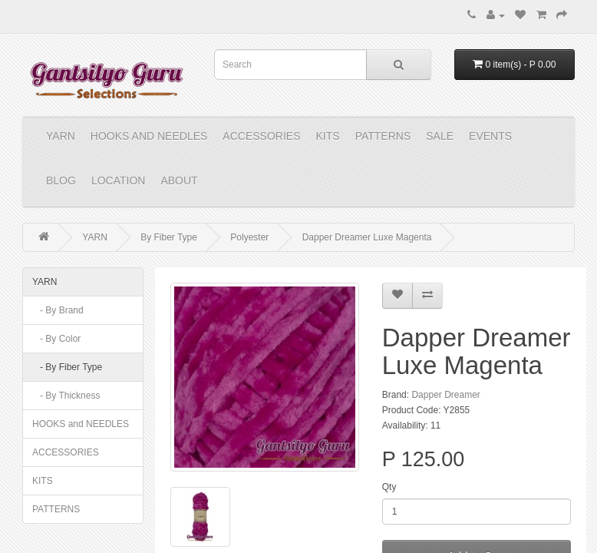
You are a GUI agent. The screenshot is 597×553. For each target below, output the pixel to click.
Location (118, 180)
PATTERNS (383, 136)
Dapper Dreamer (445, 394)
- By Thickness (66, 395)
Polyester (249, 237)
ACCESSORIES (261, 136)
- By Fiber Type (67, 367)
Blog (61, 180)
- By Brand (58, 310)
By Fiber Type (168, 237)
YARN (60, 136)
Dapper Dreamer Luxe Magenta (367, 237)
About (178, 180)
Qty (389, 487)
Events (490, 136)
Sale (440, 136)
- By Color (56, 338)
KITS (328, 136)
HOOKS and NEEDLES (149, 136)
